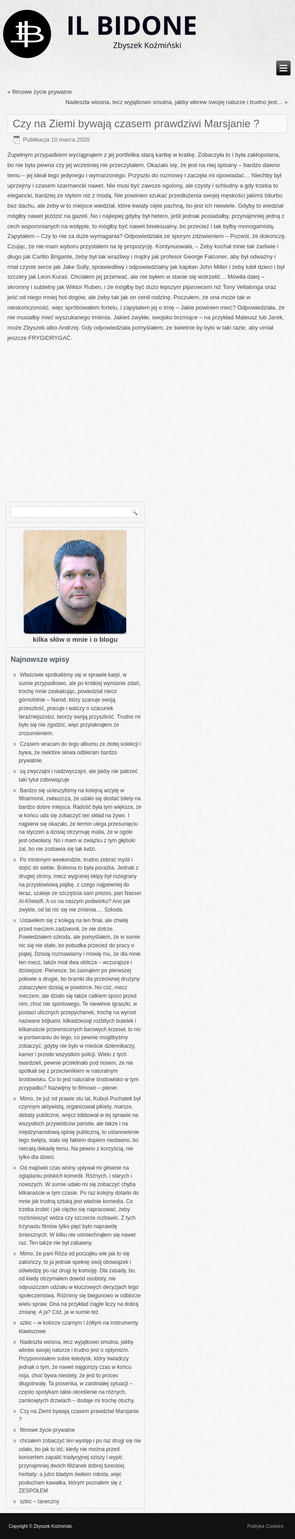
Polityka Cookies (265, 1526)
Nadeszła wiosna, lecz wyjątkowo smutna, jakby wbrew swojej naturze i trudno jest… (174, 102)
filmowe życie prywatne (42, 91)
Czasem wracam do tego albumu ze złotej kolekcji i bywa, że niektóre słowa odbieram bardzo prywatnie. (80, 752)
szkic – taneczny (39, 1501)
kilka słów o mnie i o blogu (75, 639)
